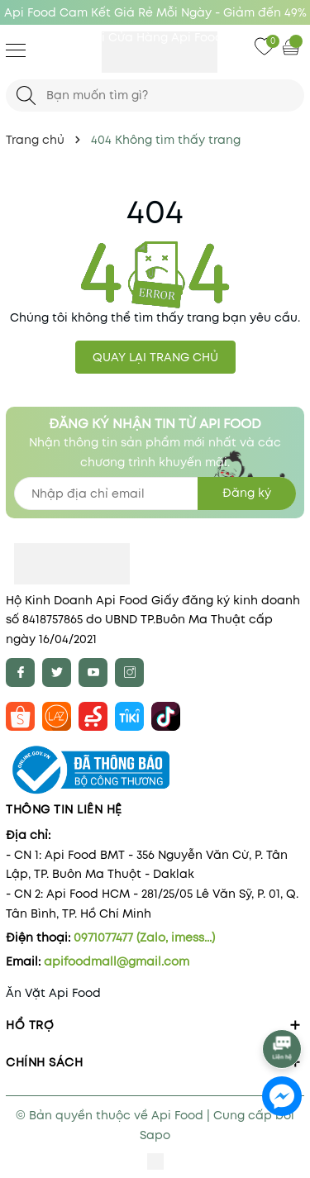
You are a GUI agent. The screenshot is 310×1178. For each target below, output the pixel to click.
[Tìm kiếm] (26, 95)
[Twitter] (56, 672)
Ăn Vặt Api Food (53, 993)
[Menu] (16, 50)
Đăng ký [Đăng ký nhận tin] (246, 492)
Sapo (155, 1135)
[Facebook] (20, 672)
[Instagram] (129, 672)
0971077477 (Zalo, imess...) (144, 937)
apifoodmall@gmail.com (116, 961)
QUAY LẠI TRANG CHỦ (155, 357)
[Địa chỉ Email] (155, 493)
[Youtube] (93, 672)
